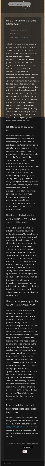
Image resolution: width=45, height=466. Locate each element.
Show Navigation (35, 20)
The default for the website (18, 30)
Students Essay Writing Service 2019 (21, 37)
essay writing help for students (19, 426)
